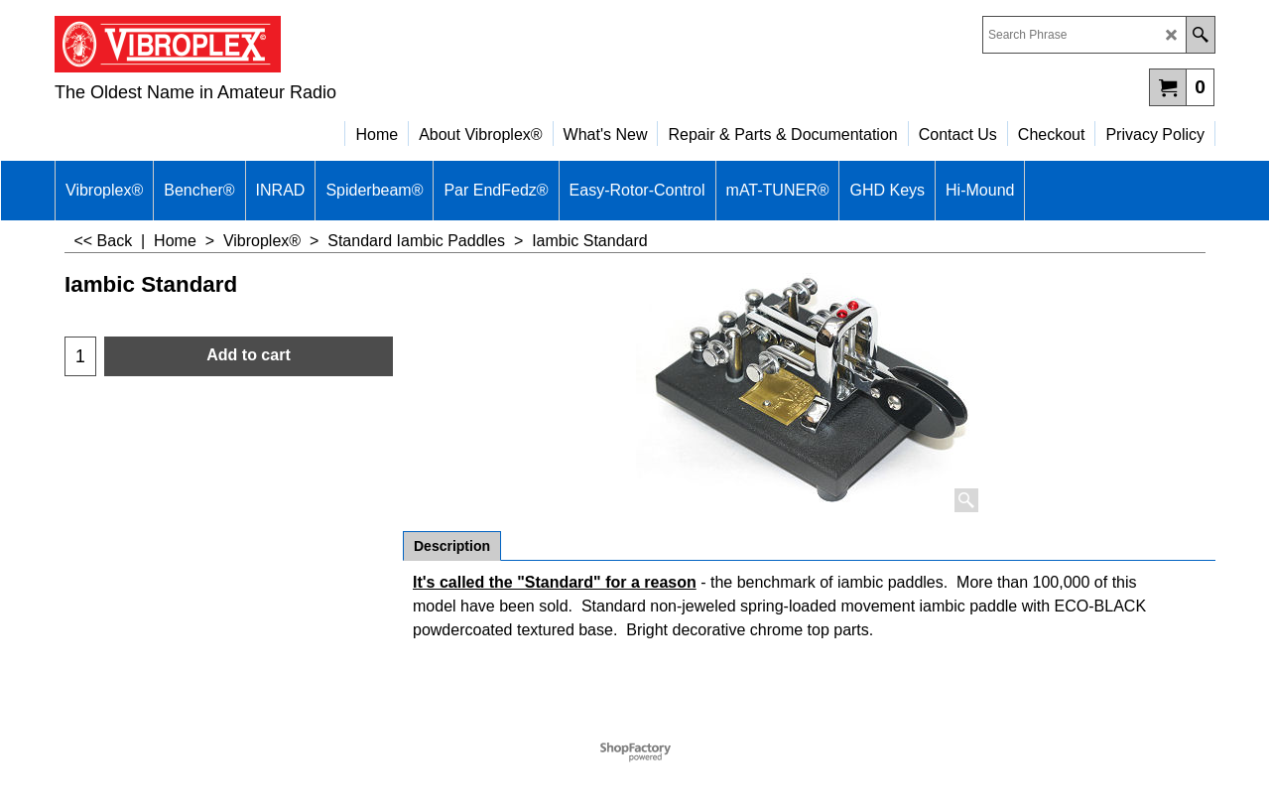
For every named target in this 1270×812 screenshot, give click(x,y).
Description (452, 546)
